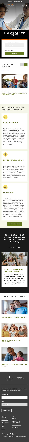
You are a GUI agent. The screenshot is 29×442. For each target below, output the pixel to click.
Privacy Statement (16, 425)
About (3, 426)
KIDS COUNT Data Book (14, 247)
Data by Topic (5, 420)
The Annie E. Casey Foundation (14, 1)
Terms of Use (15, 427)
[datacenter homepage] (11, 5)
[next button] (25, 64)
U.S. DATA (14, 53)
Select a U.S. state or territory (12, 42)
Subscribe (6, 410)
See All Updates (6, 70)
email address (5, 394)
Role (3, 401)
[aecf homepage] (4, 5)
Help (13, 416)
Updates (3, 429)
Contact (14, 418)
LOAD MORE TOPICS (14, 224)
